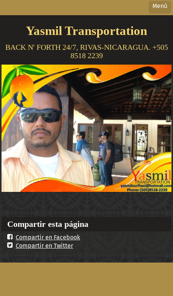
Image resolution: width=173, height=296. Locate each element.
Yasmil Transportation (86, 31)
